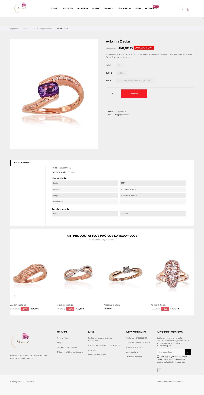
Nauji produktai (63, 338)
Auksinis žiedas (18, 304)
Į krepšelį (134, 93)
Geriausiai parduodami (67, 347)
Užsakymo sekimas (134, 356)
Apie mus (92, 350)
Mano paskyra (132, 352)
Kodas (111, 111)
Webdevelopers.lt (175, 381)
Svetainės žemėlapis (97, 354)
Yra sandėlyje (114, 115)
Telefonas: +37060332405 (136, 338)
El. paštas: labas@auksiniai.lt (138, 342)
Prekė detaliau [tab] (22, 162)
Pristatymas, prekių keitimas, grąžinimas (100, 339)
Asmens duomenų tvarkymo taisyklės (104, 345)
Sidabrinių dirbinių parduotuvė (70, 352)
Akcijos (60, 342)
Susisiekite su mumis (134, 347)
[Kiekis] (112, 93)
